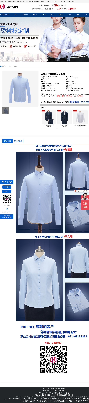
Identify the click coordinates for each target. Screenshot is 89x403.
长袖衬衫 (15, 66)
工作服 (35, 14)
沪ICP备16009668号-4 (58, 390)
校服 (78, 14)
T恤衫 (69, 14)
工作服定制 (9, 7)
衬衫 (52, 14)
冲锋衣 (61, 14)
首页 (16, 14)
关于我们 (25, 14)
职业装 (44, 14)
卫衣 (85, 14)
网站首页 (4, 66)
